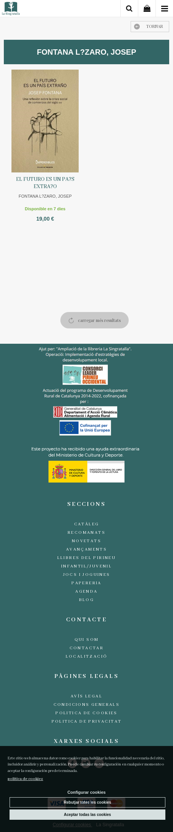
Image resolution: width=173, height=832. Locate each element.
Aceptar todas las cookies (87, 814)
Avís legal (86, 696)
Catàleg (86, 524)
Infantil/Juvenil (86, 566)
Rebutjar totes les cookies (87, 802)
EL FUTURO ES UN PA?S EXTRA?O (45, 183)
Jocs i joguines (86, 574)
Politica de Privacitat (87, 721)
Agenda (86, 591)
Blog (86, 600)
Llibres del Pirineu (86, 558)
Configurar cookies (86, 792)
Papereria (86, 583)
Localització (87, 656)
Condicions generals (86, 704)
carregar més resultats (99, 320)
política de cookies (25, 779)
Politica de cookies (86, 713)
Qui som (86, 639)
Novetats (86, 541)
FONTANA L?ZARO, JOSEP (45, 196)
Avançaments (86, 549)
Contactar (87, 648)
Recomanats (86, 532)
